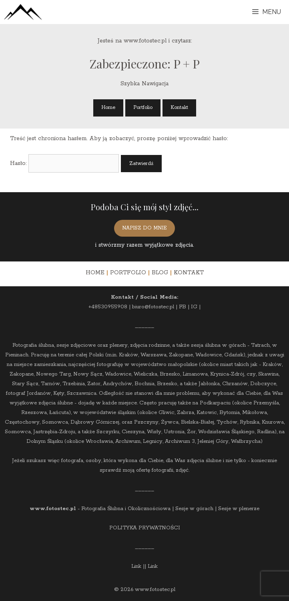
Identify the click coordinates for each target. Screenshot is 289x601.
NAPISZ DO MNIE (144, 228)
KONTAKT (189, 272)
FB (182, 307)
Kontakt (179, 108)
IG (194, 307)
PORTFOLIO (128, 272)
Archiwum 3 (180, 441)
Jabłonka (209, 383)
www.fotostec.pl (53, 508)
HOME (95, 272)
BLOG (160, 272)
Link (136, 566)
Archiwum (127, 441)
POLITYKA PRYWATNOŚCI (144, 528)
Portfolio (143, 108)
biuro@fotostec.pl (153, 307)
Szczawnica (81, 393)
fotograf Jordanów (28, 393)
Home (108, 108)
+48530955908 (107, 307)
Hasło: (64, 163)
